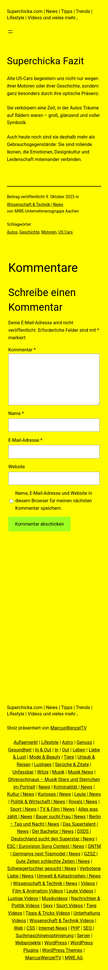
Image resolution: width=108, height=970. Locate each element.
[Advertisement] (54, 605)
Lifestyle (49, 742)
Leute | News (87, 794)
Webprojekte (28, 943)
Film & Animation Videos (37, 891)
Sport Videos (69, 905)
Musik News (80, 772)
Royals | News (83, 801)
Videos (88, 883)
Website (16, 466)
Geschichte (29, 232)
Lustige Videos (23, 898)
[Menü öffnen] (10, 31)
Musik (58, 772)
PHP (75, 928)
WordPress (55, 943)
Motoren (49, 232)
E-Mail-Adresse (25, 440)
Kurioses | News (54, 794)
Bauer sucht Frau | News (61, 816)
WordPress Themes (62, 950)
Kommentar (22, 350)
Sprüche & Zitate (72, 764)
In (56, 750)
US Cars (65, 232)
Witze (43, 772)
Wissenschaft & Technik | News (35, 204)
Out (65, 750)
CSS (30, 928)
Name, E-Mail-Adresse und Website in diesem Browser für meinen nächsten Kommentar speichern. (53, 500)
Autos (12, 232)
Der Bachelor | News (53, 831)
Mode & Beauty (44, 757)
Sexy (48, 905)
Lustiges (43, 764)
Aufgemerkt (26, 742)
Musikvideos (55, 898)
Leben (79, 750)
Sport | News (23, 809)
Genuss (84, 742)
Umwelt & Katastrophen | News (69, 876)
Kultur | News (21, 794)
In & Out (43, 750)
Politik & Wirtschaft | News (38, 801)
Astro (67, 742)
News (44, 787)
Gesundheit (19, 750)
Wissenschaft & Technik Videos (61, 920)
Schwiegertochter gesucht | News (41, 868)
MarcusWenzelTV (68, 728)
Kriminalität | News (73, 787)
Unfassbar (23, 772)
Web (18, 928)
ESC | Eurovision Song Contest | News (45, 846)
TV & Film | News (57, 809)
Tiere (69, 757)
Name (16, 413)
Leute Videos (80, 891)
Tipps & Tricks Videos (48, 913)
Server (83, 935)
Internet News (52, 928)
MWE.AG (74, 957)
